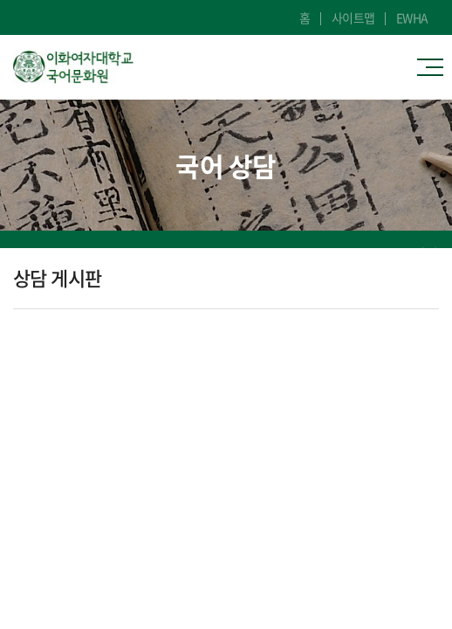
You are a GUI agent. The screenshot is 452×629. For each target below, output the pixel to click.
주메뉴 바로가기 (0, 0)
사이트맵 (353, 17)
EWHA (412, 17)
